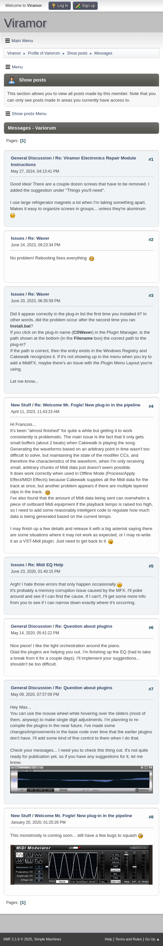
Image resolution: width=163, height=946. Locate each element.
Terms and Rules (128, 939)
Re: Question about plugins (83, 626)
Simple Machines (47, 939)
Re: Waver (39, 238)
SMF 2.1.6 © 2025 (17, 939)
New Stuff (21, 404)
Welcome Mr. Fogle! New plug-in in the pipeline (83, 815)
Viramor (25, 23)
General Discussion (31, 158)
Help (108, 939)
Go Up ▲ (152, 939)
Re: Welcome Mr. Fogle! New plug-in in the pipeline (88, 404)
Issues (18, 238)
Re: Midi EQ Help (45, 564)
